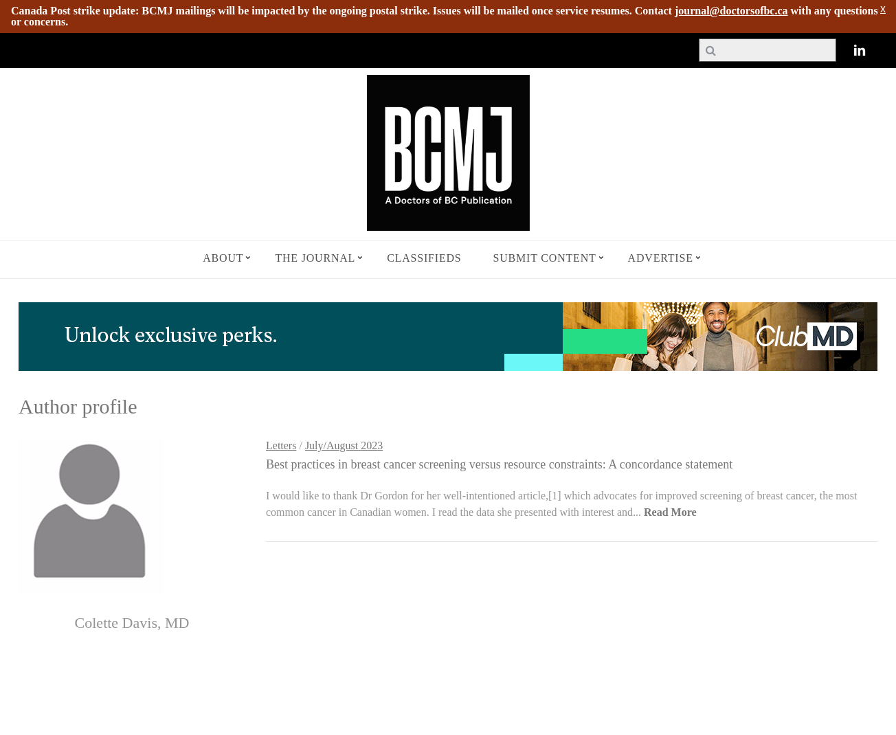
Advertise (660, 258)
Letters (281, 445)
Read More (670, 512)
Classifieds (424, 258)
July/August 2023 (344, 445)
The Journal (315, 258)
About (223, 258)
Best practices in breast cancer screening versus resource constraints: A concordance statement (499, 464)
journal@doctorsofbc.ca (731, 10)
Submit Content (544, 258)
